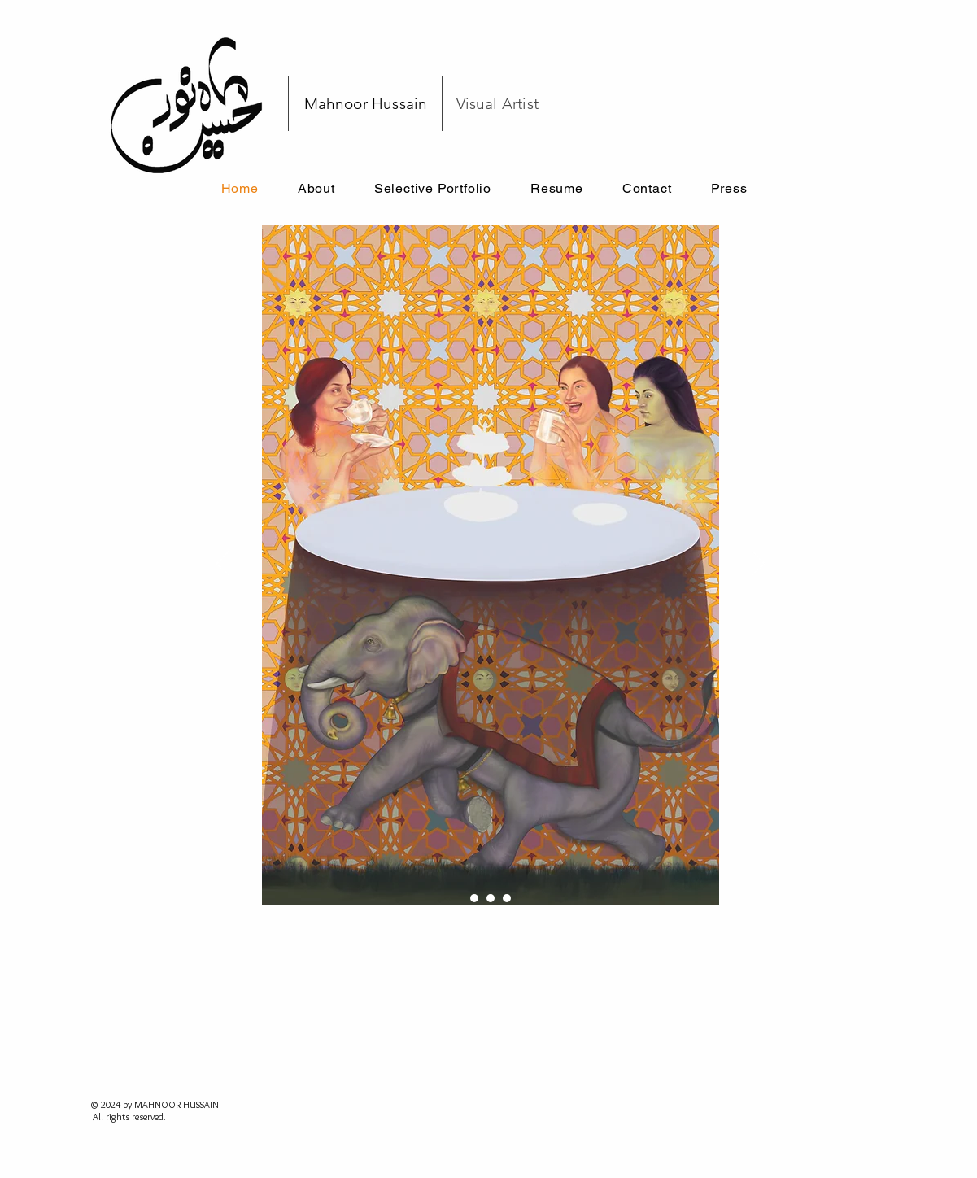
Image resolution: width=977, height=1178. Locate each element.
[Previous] (222, 564)
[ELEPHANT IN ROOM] (474, 898)
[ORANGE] (490, 898)
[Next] (758, 564)
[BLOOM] (507, 898)
